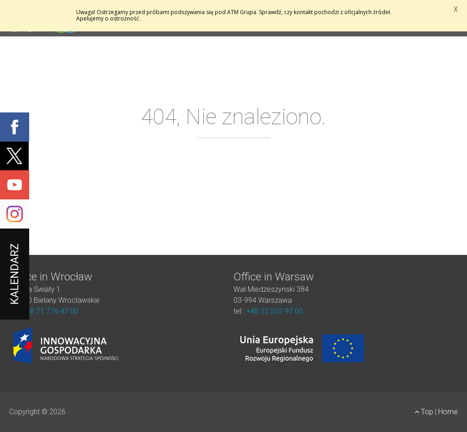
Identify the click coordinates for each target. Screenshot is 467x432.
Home (448, 411)
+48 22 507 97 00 (274, 311)
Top (425, 411)
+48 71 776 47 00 (50, 311)
